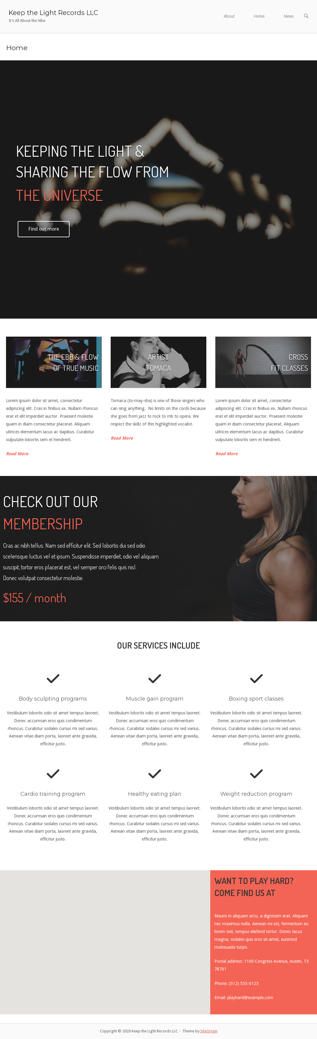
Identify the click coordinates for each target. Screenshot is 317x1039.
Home (259, 16)
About (229, 16)
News (289, 16)
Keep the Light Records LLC (53, 13)
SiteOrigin (208, 1031)
